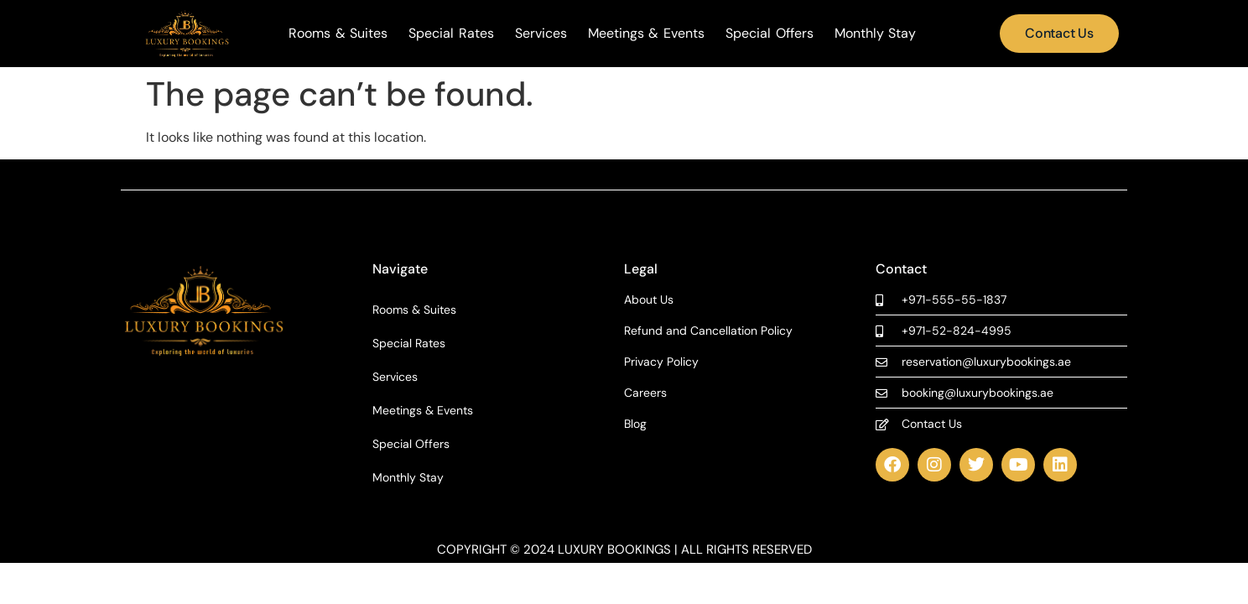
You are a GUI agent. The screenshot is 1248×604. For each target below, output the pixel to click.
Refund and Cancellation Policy (708, 331)
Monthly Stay (876, 33)
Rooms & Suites (338, 33)
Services (541, 33)
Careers (645, 393)
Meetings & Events (646, 33)
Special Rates (451, 33)
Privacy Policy (661, 362)
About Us (648, 300)
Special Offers (769, 33)
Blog (635, 424)
